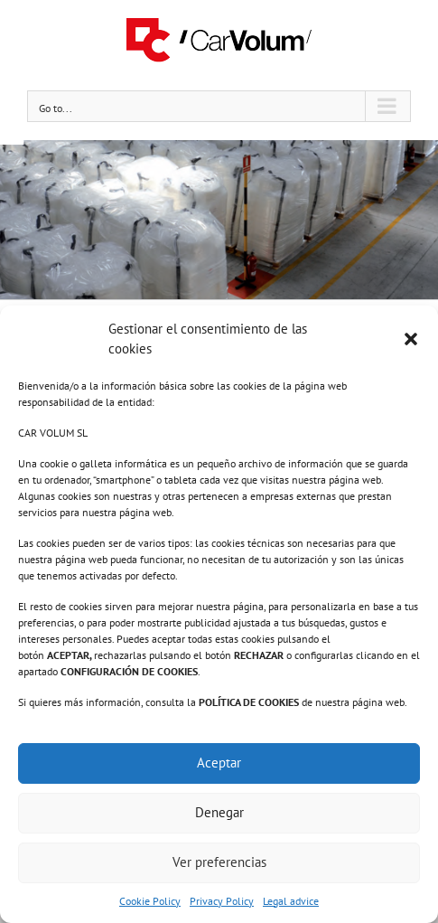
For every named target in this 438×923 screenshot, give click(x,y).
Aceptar (219, 762)
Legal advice (291, 901)
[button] (411, 339)
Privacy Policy (222, 901)
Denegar (219, 812)
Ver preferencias (219, 862)
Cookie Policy (150, 901)
